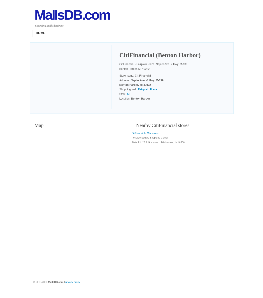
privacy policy (72, 282)
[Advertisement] (73, 77)
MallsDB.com (72, 15)
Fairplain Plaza (147, 89)
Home (40, 33)
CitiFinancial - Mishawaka (145, 133)
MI (128, 94)
